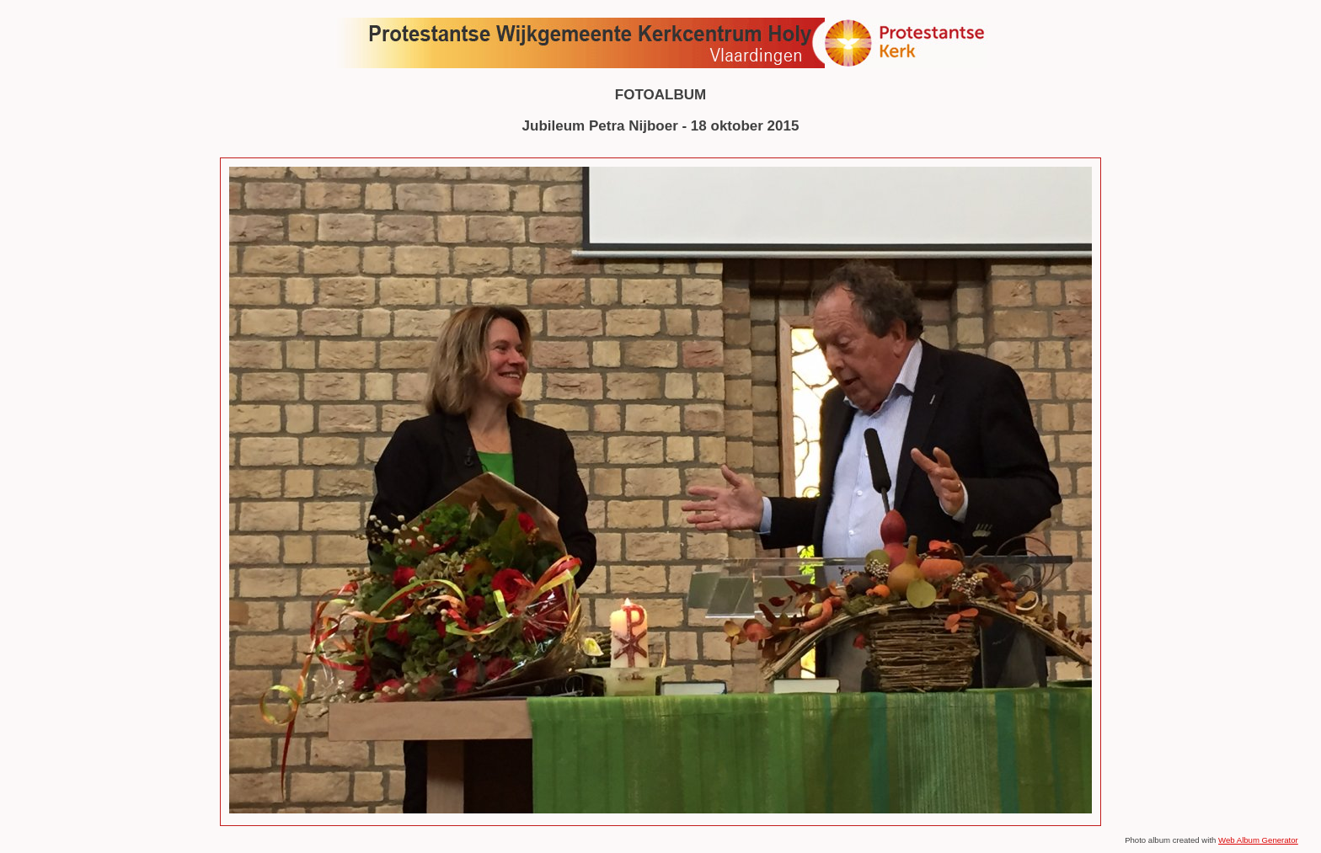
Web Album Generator (1258, 840)
